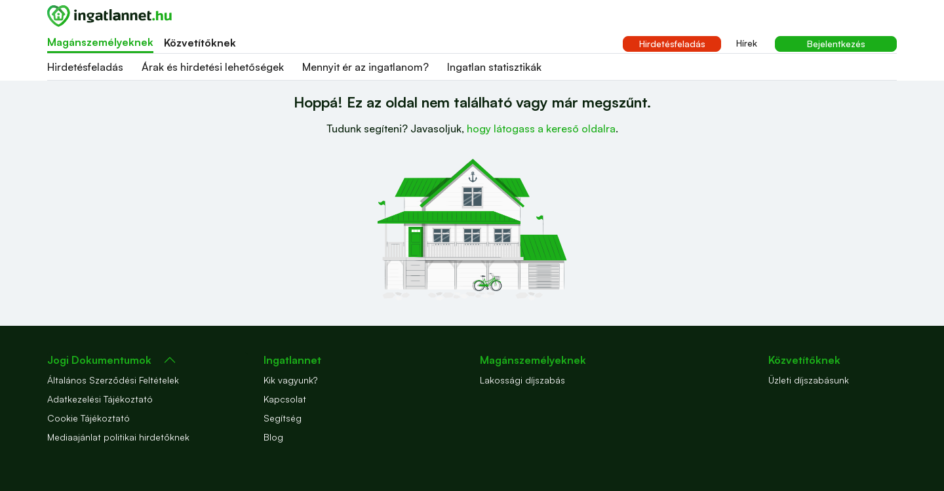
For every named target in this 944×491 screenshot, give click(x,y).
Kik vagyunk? (290, 379)
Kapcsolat (285, 398)
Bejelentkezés (836, 43)
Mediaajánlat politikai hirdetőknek (118, 436)
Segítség (283, 417)
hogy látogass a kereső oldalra (541, 128)
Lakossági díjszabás (522, 379)
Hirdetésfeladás (672, 43)
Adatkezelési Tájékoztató (100, 398)
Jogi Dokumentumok (99, 359)
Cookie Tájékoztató (88, 417)
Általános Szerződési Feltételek (113, 379)
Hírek (746, 43)
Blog (273, 436)
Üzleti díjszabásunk (808, 379)
